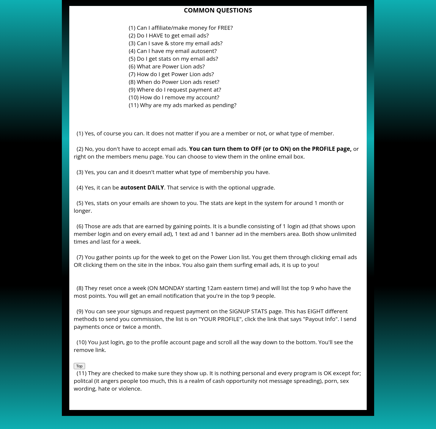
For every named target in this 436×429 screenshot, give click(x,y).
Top (79, 366)
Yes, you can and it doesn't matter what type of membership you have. (177, 172)
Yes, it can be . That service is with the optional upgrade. (180, 187)
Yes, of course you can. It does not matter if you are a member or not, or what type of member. (209, 133)
